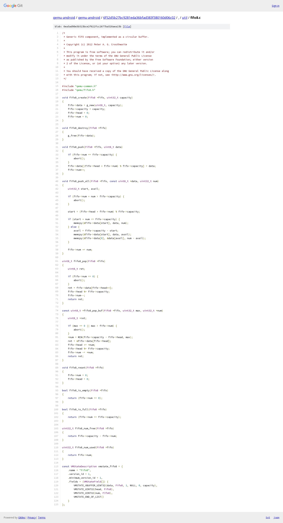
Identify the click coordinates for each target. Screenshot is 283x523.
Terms (41, 517)
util (184, 17)
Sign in (275, 5)
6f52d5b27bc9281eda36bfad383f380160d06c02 (139, 17)
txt (268, 517)
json (276, 517)
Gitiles (21, 517)
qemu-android (64, 17)
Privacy (31, 517)
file (127, 26)
